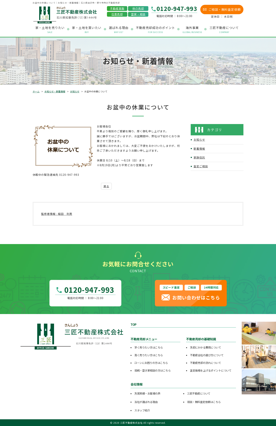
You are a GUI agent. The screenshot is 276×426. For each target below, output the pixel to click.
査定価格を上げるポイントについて (210, 370)
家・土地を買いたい (86, 29)
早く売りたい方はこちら (148, 347)
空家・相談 (138, 14)
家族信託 (199, 157)
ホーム (36, 91)
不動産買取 (117, 8)
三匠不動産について (198, 393)
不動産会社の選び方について (207, 355)
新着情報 (199, 148)
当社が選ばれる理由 (146, 402)
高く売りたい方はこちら (148, 355)
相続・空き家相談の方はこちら (152, 370)
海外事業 (192, 29)
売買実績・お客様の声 (147, 393)
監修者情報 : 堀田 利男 (56, 214)
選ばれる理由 (118, 29)
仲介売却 (138, 8)
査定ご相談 (201, 166)
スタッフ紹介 (142, 410)
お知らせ (74, 91)
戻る (106, 186)
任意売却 (117, 14)
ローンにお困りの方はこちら (151, 363)
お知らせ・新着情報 (54, 91)
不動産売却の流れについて (205, 363)
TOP (133, 324)
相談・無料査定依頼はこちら (204, 402)
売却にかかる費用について (205, 347)
